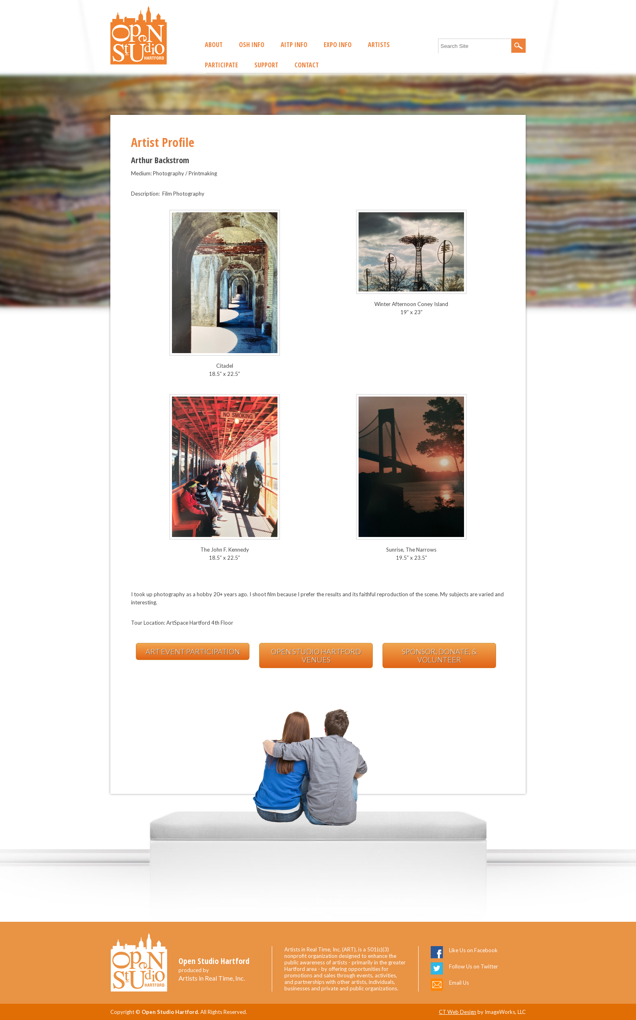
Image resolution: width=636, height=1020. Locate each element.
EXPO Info (338, 44)
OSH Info (251, 44)
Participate (221, 64)
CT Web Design (457, 1012)
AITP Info (294, 44)
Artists (379, 44)
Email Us (459, 982)
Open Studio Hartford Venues (316, 655)
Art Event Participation (193, 651)
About (214, 44)
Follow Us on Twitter (473, 966)
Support (266, 64)
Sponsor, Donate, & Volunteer (439, 655)
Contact (306, 64)
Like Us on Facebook (473, 950)
